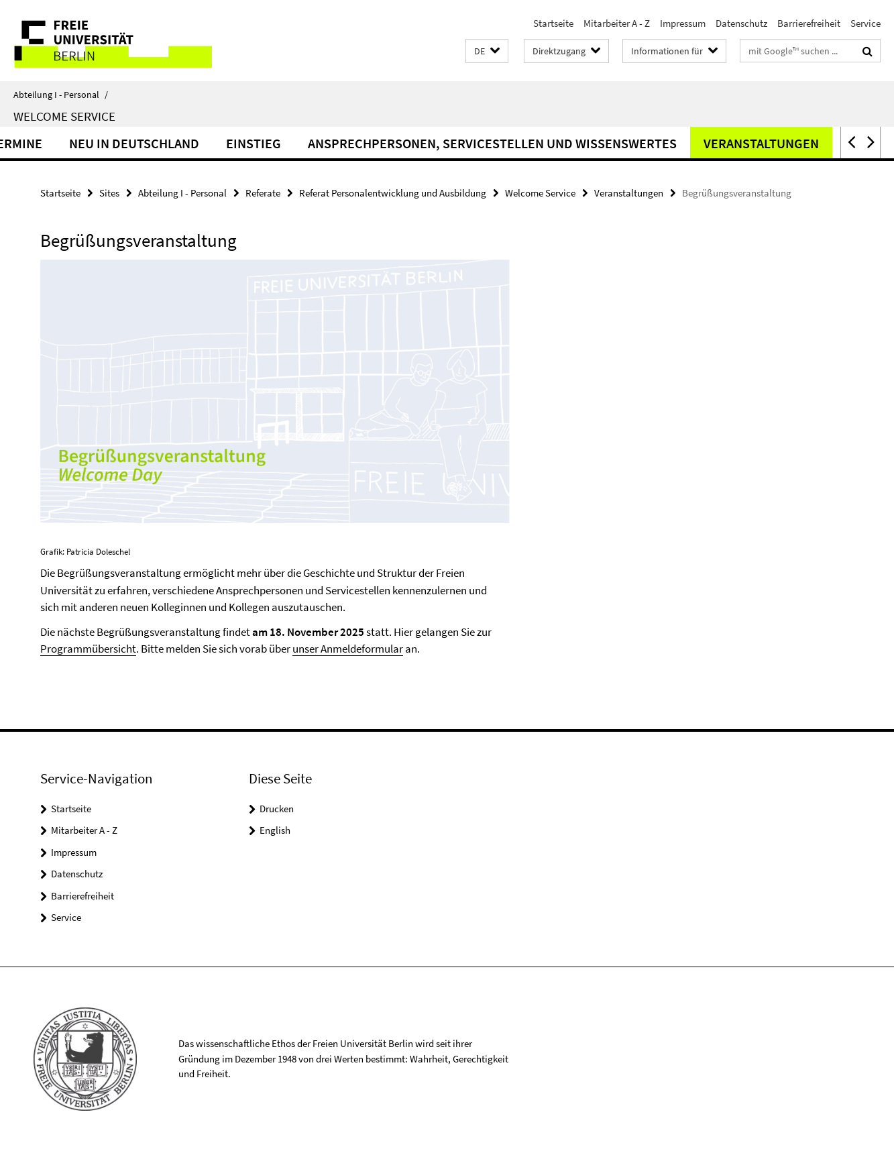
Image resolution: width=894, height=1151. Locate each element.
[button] (486, 51)
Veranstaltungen (804, 143)
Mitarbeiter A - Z (616, 23)
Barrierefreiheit (808, 23)
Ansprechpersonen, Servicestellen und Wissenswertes (535, 143)
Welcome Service (64, 116)
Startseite (553, 23)
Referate (262, 192)
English (275, 830)
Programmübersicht (88, 648)
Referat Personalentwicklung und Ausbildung (392, 192)
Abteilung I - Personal (60, 94)
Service (865, 23)
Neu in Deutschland (177, 143)
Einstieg (296, 143)
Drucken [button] (277, 808)
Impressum (683, 23)
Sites (109, 192)
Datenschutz (741, 23)
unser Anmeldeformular (347, 648)
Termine (58, 143)
